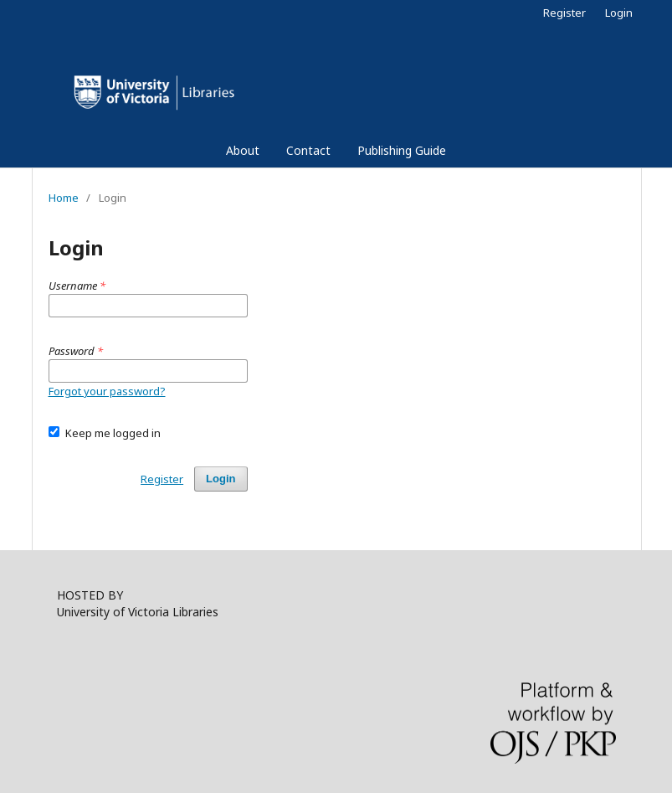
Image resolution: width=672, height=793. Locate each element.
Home (64, 197)
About (242, 150)
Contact (308, 150)
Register (564, 12)
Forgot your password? (107, 391)
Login (619, 12)
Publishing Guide (401, 150)
